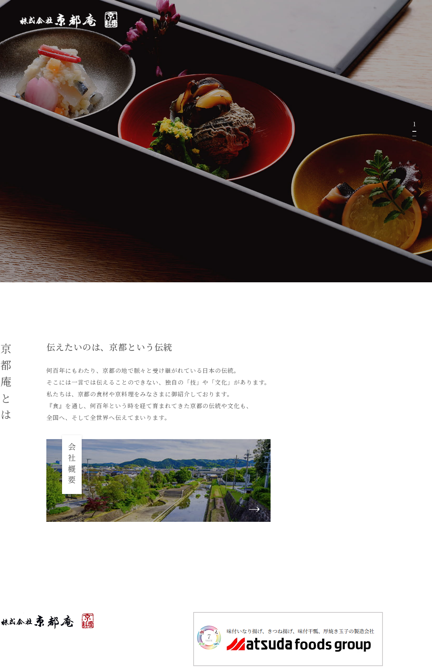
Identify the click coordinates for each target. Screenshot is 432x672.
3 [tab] (414, 140)
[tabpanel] (216, 141)
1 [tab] (414, 131)
